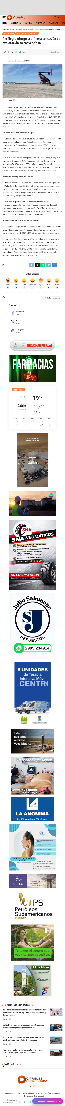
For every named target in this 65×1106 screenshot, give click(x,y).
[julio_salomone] (32, 624)
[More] (24, 52)
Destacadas (9, 33)
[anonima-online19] (32, 809)
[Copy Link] (16, 52)
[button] (5, 17)
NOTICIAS (20, 33)
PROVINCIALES (32, 33)
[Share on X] (12, 52)
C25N (4, 58)
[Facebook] (32, 313)
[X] (32, 322)
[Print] (20, 52)
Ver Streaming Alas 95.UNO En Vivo (47, 1101)
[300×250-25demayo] (32, 980)
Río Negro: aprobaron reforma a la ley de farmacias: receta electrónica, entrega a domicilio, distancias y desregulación (24, 1012)
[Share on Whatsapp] (29, 1102)
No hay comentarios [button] (52, 298)
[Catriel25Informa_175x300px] (32, 693)
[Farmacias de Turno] (32, 368)
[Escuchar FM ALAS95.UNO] (32, 345)
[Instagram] (32, 331)
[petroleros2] (32, 906)
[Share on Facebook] (8, 52)
